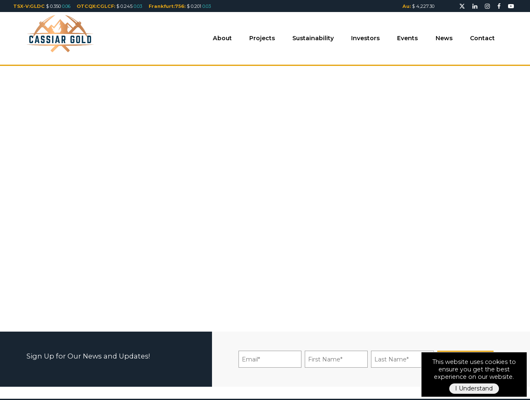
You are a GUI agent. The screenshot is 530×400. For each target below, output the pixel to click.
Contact (482, 38)
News (444, 38)
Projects (262, 38)
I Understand (474, 388)
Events (407, 38)
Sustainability (313, 38)
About (222, 38)
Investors (365, 38)
